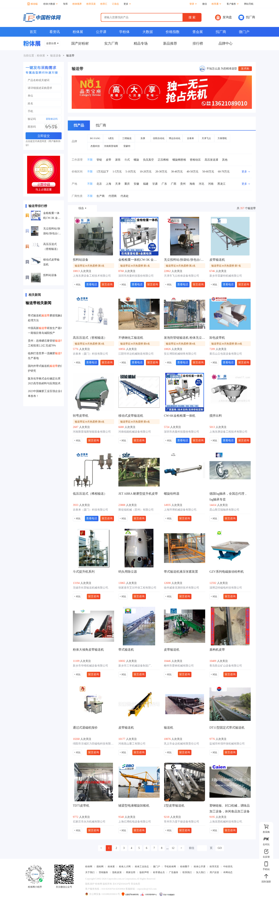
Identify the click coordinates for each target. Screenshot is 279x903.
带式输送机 (126, 649)
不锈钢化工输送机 (130, 337)
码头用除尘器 (127, 571)
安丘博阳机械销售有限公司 (180, 353)
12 (173, 848)
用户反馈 (214, 872)
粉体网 (88, 866)
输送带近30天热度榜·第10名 (226, 343)
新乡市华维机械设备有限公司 (90, 665)
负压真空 (148, 159)
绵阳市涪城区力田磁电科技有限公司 (93, 743)
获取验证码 (52, 119)
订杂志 (115, 4)
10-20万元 (146, 171)
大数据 (147, 32)
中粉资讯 (227, 866)
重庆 (127, 183)
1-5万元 (117, 171)
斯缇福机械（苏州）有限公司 (136, 509)
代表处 (125, 196)
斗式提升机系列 (84, 571)
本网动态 (227, 872)
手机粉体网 (170, 866)
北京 (99, 183)
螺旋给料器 (171, 493)
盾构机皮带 (217, 649)
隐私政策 (117, 872)
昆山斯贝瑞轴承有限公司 (224, 509)
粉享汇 (103, 4)
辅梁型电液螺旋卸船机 (133, 805)
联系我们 (187, 872)
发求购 (245, 68)
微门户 (244, 32)
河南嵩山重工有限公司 (132, 743)
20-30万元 (161, 171)
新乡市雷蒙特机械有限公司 (225, 275)
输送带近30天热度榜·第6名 (89, 421)
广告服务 (173, 872)
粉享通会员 (159, 872)
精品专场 (141, 43)
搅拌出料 (215, 415)
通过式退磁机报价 (85, 727)
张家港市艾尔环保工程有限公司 (137, 587)
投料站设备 (50, 275)
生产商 (100, 196)
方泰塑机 (222, 138)
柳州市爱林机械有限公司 (179, 665)
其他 (224, 159)
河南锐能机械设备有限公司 (134, 431)
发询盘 (223, 17)
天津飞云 (206, 138)
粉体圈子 (184, 866)
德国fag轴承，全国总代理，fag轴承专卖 (228, 496)
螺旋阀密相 (179, 159)
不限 (90, 159)
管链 (99, 159)
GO (220, 848)
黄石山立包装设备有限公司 (225, 353)
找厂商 (246, 17)
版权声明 (144, 872)
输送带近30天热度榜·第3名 (89, 343)
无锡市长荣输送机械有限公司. (91, 587)
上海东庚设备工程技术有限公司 (92, 275)
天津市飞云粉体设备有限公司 (181, 275)
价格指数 (173, 32)
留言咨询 (107, 284)
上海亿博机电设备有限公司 (134, 821)
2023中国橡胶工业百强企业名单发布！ (45, 393)
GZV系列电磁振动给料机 (226, 571)
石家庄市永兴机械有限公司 (89, 821)
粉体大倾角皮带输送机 (88, 649)
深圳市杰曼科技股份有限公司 (136, 275)
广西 (173, 183)
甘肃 (155, 183)
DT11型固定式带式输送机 (227, 727)
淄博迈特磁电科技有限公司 (225, 587)
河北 (201, 183)
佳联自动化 (158, 138)
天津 (118, 183)
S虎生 (111, 138)
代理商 (112, 196)
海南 (192, 183)
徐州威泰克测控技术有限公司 (181, 587)
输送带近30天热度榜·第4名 (135, 421)
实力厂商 (111, 43)
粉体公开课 (199, 866)
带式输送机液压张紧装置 (181, 571)
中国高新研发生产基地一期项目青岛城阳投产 (45, 330)
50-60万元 (208, 171)
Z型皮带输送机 (174, 805)
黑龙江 (221, 183)
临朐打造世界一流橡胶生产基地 (45, 356)
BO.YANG (95, 138)
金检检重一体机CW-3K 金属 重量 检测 (51, 216)
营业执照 (135, 883)
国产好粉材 (80, 43)
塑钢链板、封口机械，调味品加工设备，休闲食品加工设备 (229, 808)
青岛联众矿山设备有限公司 (225, 665)
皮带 (108, 159)
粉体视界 (77, 4)
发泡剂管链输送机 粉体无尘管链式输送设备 (184, 337)
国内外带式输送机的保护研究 (45, 368)
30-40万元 (177, 171)
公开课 (101, 32)
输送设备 (55, 55)
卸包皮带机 (217, 337)
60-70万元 (224, 171)
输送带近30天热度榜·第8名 (135, 343)
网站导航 (248, 4)
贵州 (183, 183)
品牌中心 (225, 43)
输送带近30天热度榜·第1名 (135, 265)
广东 (164, 183)
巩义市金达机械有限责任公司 (181, 743)
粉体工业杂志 (142, 866)
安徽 (136, 183)
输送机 (168, 727)
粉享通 (216, 4)
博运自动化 (174, 138)
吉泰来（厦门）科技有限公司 (90, 353)
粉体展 (78, 32)
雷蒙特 (126, 146)
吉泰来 (190, 138)
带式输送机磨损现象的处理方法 (45, 318)
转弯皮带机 (80, 415)
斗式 (127, 159)
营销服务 (103, 872)
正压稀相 (163, 159)
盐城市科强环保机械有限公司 (227, 743)
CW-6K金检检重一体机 (179, 415)
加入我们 (200, 872)
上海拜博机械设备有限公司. (180, 509)
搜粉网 (99, 866)
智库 (65, 4)
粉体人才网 (125, 866)
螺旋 (136, 159)
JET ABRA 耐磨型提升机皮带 (138, 493)
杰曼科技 (95, 146)
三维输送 (127, 138)
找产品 (79, 125)
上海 (108, 183)
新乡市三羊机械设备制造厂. (135, 665)
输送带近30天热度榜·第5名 (89, 265)
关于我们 (90, 872)
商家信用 (130, 872)
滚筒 (118, 159)
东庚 (142, 138)
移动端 (33, 4)
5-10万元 (131, 171)
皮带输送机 (217, 259)
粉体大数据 (50, 4)
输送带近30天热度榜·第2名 (180, 265)
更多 (127, 4)
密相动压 (195, 159)
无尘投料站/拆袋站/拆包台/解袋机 (52, 231)
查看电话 (91, 284)
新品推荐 (170, 43)
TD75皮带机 (81, 805)
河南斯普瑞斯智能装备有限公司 (92, 431)
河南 (211, 183)
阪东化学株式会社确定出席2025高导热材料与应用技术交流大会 (45, 381)
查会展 (197, 32)
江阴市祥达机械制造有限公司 (136, 353)
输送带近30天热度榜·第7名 (226, 265)
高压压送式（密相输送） (51, 246)
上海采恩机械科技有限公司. (226, 821)
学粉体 (124, 32)
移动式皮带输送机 (51, 262)
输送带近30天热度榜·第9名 (180, 343)
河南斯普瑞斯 (111, 146)
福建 (145, 183)
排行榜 (198, 43)
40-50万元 (192, 171)
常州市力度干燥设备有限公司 (181, 821)
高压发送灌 (211, 159)
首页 (33, 32)
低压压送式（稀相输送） (90, 493)
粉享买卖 (91, 4)
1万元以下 (102, 171)
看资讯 (54, 32)
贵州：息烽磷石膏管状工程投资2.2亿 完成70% (45, 343)
